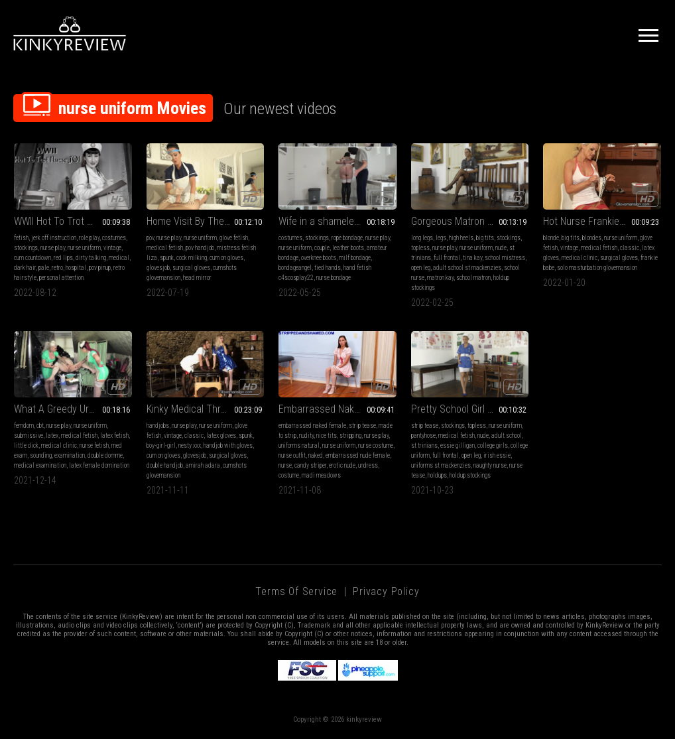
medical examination (40, 465)
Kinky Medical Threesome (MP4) (206, 409)
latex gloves (221, 435)
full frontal (447, 257)
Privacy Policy (386, 591)
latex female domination (99, 465)
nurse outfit (292, 455)
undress (368, 465)
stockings (26, 247)
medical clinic (579, 257)
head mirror (197, 277)
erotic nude (342, 465)
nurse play (52, 247)
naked (315, 455)
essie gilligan (457, 445)
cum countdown (32, 257)
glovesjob (158, 267)
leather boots (348, 247)
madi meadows (321, 475)
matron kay (440, 277)
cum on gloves (226, 257)
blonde (551, 237)
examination (69, 455)
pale (43, 267)
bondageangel (295, 267)
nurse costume (375, 445)
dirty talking (91, 257)
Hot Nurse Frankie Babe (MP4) (602, 221)
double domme (105, 455)
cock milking (191, 257)
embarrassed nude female (358, 455)
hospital (76, 267)
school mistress (505, 257)
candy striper (310, 465)
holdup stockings (470, 475)
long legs (422, 237)
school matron (473, 277)
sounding (41, 455)
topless (420, 247)
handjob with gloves (228, 445)
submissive (28, 435)
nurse (285, 465)
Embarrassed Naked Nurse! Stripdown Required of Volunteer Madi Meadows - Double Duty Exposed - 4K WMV (337, 409)
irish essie (497, 455)
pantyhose (423, 435)
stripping (350, 435)
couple (322, 247)
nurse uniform (84, 247)
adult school (506, 435)
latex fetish (114, 435)
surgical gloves (191, 267)
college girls (492, 445)
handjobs (158, 425)
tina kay (472, 257)
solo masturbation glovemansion (597, 267)
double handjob (165, 465)
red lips (63, 257)
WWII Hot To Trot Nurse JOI (71, 221)
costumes (114, 237)
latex (52, 435)
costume (288, 475)
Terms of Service (296, 591)
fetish (21, 237)
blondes (591, 237)
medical (119, 257)
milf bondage (355, 257)
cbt (40, 425)
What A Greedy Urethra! (63, 409)
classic (629, 247)
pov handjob (200, 247)
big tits (485, 237)
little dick (26, 445)
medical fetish (165, 247)
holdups (437, 475)
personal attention (61, 277)
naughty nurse (490, 465)
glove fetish (233, 237)
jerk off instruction (53, 237)
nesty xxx (189, 445)
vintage (112, 247)
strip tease (362, 425)
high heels (461, 237)
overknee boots (318, 257)
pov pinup (100, 267)
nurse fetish (94, 445)
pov (150, 237)
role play (89, 237)
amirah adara (203, 465)
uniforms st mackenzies (441, 465)
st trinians (424, 445)
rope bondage (347, 237)
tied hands (327, 267)
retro (57, 267)
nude (501, 247)
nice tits (326, 435)
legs (441, 237)
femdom (24, 425)
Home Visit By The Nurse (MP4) (206, 221)
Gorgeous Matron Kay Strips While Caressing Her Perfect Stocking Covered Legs (470, 221)
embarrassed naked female (312, 425)
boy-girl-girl (161, 445)
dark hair (25, 267)
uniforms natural (299, 445)
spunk (167, 257)
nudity (306, 435)
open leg (420, 267)
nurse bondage (333, 277)
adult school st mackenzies (467, 267)
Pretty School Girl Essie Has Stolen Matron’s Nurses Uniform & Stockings (470, 409)
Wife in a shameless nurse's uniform (337, 221)
